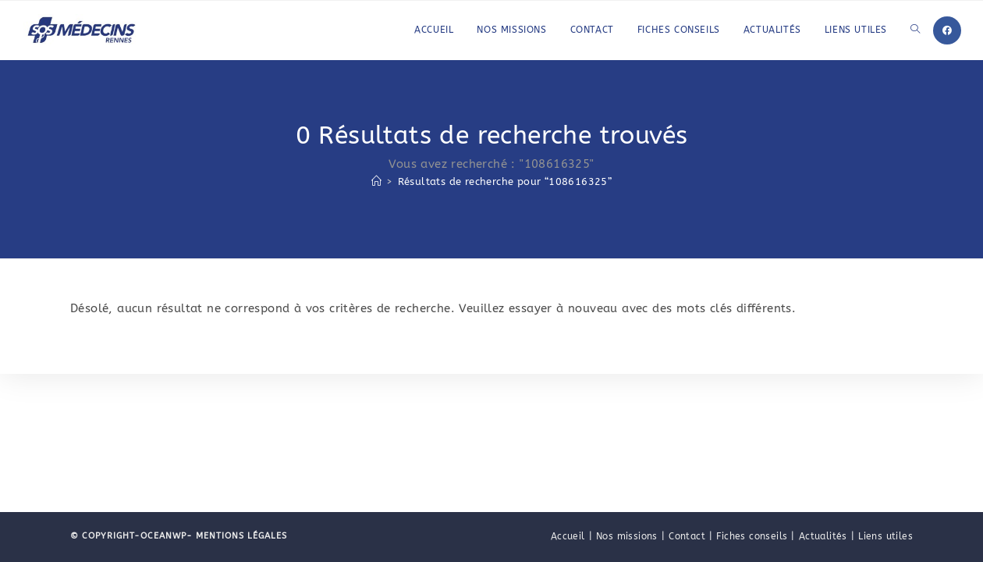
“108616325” (505, 181)
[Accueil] (376, 181)
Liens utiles (885, 536)
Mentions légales (240, 536)
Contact (687, 536)
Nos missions (627, 536)
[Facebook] (947, 30)
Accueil (568, 536)
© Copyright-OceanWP (128, 536)
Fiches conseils (751, 536)
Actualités (823, 536)
